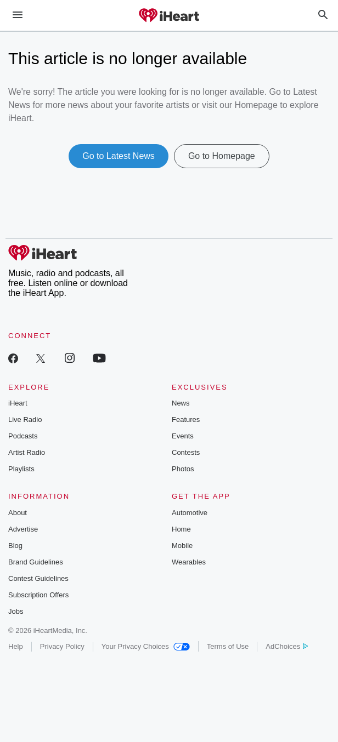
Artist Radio (26, 452)
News (181, 403)
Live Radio (25, 419)
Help (15, 646)
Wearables (189, 562)
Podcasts (22, 436)
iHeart (17, 403)
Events (183, 436)
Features (186, 419)
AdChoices (287, 646)
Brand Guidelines (35, 562)
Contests (186, 452)
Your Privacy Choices (146, 646)
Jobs (15, 611)
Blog (15, 545)
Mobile (182, 545)
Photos (183, 469)
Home (181, 529)
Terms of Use (228, 646)
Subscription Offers (38, 595)
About (17, 513)
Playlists (21, 469)
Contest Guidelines (38, 578)
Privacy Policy (62, 646)
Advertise (23, 529)
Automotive (189, 513)
